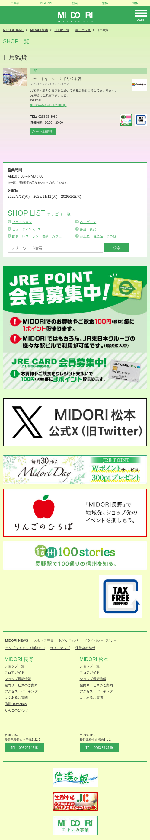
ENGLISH (45, 3)
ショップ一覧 (14, 666)
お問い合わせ (68, 640)
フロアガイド (14, 672)
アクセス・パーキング (21, 691)
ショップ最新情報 (18, 679)
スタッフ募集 (43, 640)
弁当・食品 (88, 229)
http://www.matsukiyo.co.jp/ (48, 105)
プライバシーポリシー (100, 640)
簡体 (135, 3)
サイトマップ (60, 648)
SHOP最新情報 (43, 131)
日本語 (15, 3)
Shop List (39, 213)
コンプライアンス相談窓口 (25, 648)
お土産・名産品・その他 (98, 236)
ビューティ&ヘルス (26, 229)
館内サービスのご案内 (21, 685)
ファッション (22, 222)
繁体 (105, 3)
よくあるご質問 (16, 697)
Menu (140, 20)
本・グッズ (88, 222)
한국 (75, 3)
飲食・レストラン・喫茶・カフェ (37, 236)
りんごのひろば (16, 710)
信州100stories (16, 704)
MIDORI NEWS (16, 640)
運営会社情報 (85, 648)
